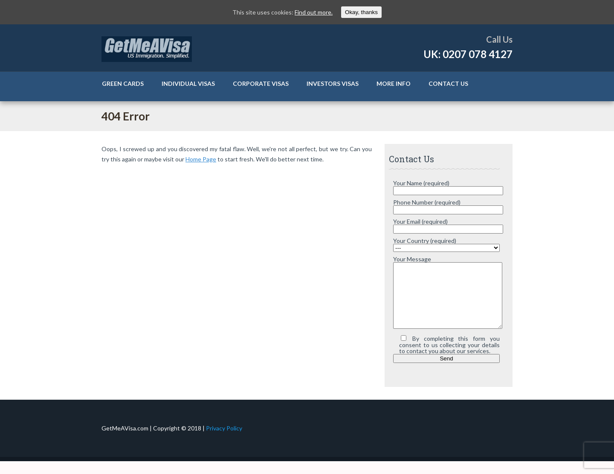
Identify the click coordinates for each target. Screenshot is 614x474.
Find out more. (314, 12)
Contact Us (448, 83)
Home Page (200, 159)
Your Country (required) (424, 240)
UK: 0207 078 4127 (468, 54)
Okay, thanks (361, 12)
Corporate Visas (261, 83)
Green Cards (123, 83)
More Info (394, 83)
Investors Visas (333, 83)
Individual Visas (188, 83)
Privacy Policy (224, 441)
